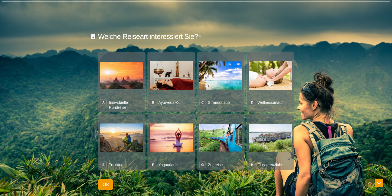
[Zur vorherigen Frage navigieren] (369, 183)
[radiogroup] (196, 110)
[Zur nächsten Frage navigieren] (379, 183)
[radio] (121, 81)
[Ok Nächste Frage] (105, 184)
